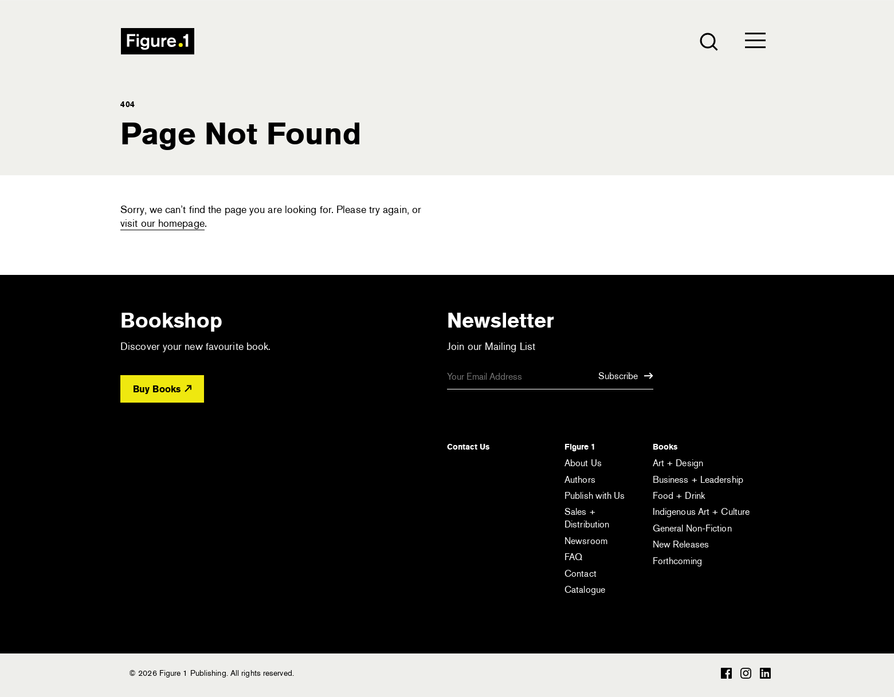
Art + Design (678, 463)
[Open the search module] (708, 41)
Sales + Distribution (586, 518)
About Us (583, 463)
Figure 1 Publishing (157, 41)
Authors (579, 480)
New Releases (681, 544)
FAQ (573, 557)
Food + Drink (679, 496)
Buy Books (162, 389)
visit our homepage (162, 223)
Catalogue (584, 590)
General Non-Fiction (692, 528)
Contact (580, 574)
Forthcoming (677, 561)
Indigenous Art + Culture (701, 512)
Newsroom (585, 541)
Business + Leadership (698, 480)
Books (665, 447)
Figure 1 (579, 447)
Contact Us (468, 447)
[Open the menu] (755, 43)
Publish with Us (594, 496)
